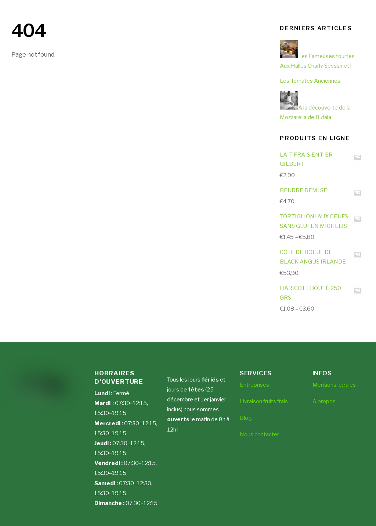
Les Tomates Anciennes (310, 80)
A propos (324, 401)
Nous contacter (259, 434)
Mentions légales (334, 385)
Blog (246, 418)
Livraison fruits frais (264, 401)
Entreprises (254, 385)
